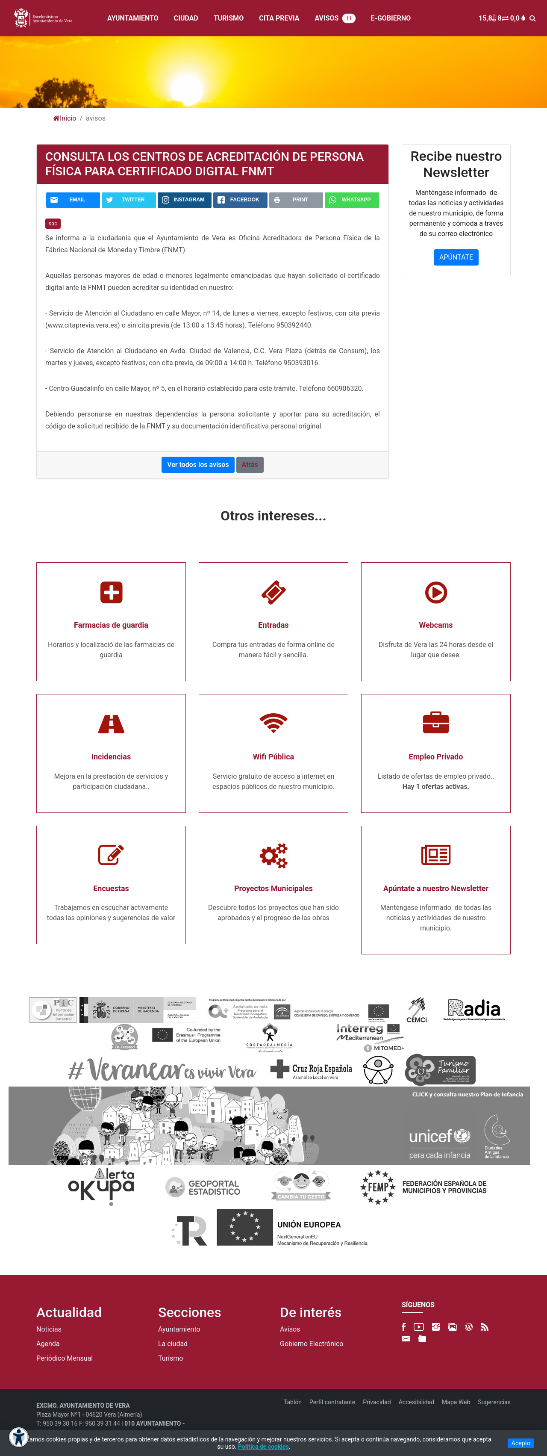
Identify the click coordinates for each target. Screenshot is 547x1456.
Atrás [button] (250, 465)
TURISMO (229, 18)
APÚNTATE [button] (456, 257)
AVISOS (335, 18)
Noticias (49, 1329)
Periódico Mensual (64, 1358)
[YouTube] (419, 1327)
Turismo (170, 1358)
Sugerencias (494, 1402)
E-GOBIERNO (391, 18)
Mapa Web (456, 1402)
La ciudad (173, 1344)
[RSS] (484, 1327)
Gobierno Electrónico (311, 1344)
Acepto (521, 1443)
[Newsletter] (406, 1339)
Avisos (290, 1329)
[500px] (452, 1327)
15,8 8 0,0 (502, 18)
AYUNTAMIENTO (133, 18)
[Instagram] (436, 1327)
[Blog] (469, 1327)
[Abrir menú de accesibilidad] (19, 1437)
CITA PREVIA (279, 18)
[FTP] (422, 1339)
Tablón (293, 1402)
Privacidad (377, 1402)
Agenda (47, 1344)
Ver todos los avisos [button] (198, 465)
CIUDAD (186, 18)
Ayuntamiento (179, 1329)
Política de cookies (263, 1446)
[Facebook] (404, 1327)
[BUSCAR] (534, 18)
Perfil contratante (332, 1402)
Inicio (64, 118)
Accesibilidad (416, 1402)
